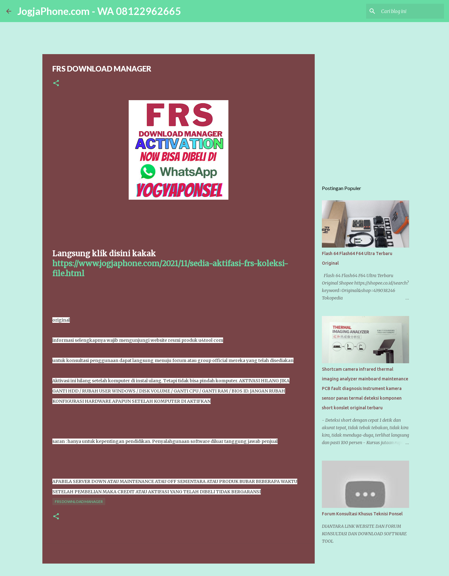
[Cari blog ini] (411, 11)
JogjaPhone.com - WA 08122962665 (99, 11)
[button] (56, 83)
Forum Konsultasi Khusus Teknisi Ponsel (362, 513)
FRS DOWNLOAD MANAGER (79, 501)
